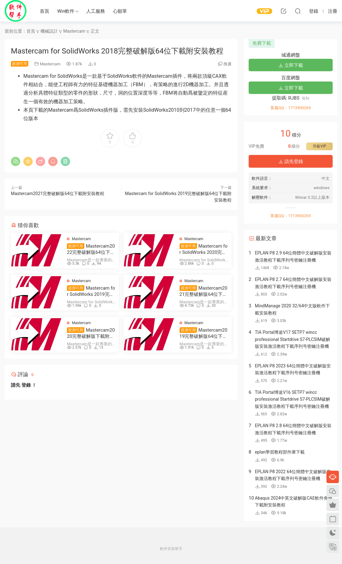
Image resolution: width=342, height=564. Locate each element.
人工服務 (95, 11)
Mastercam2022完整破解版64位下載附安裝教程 (91, 249)
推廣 (227, 64)
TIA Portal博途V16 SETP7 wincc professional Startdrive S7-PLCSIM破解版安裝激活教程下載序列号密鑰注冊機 (292, 399)
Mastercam (50, 64)
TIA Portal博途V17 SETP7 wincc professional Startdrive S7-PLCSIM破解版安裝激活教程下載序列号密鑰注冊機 (292, 339)
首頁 (44, 11)
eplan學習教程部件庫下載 (280, 452)
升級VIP (319, 146)
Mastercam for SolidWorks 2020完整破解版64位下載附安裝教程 (203, 249)
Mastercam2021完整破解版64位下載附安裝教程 (57, 193)
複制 (305, 98)
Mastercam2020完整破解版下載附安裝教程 (91, 333)
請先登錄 (290, 161)
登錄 (26, 385)
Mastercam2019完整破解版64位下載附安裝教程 (203, 333)
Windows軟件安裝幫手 (15, 11)
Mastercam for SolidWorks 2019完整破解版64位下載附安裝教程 (91, 291)
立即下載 (290, 65)
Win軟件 (65, 11)
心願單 (120, 11)
